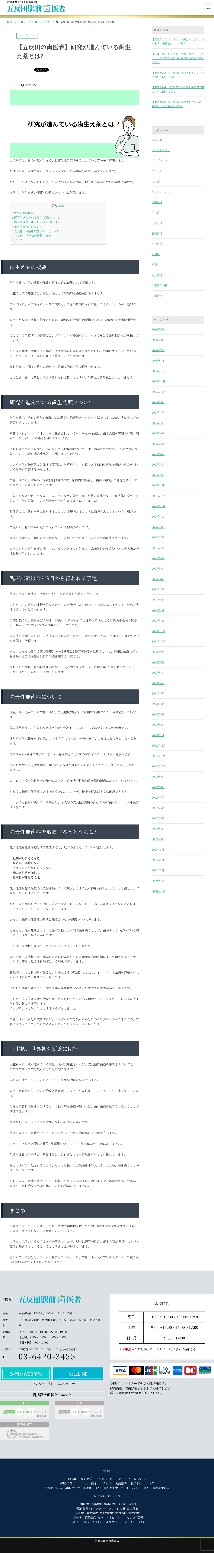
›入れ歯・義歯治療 (86, 1513)
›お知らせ (135, 1483)
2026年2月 (158, 350)
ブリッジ (157, 171)
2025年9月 (158, 402)
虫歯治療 (157, 295)
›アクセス (105, 1483)
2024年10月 (159, 516)
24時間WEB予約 (26, 1373)
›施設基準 (120, 1483)
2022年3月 (158, 839)
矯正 (154, 264)
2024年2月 (158, 600)
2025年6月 (158, 433)
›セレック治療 (135, 1517)
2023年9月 (158, 652)
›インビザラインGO (132, 1522)
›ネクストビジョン (109, 1479)
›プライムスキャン (135, 1479)
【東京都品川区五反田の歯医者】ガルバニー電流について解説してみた (178, 104)
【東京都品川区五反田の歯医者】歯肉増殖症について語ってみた (178, 89)
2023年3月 (158, 714)
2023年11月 (158, 631)
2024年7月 (158, 548)
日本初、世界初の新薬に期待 (31, 236)
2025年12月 (159, 371)
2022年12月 (159, 745)
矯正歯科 (157, 275)
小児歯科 (157, 243)
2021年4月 (158, 860)
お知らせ (157, 139)
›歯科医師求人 (53, 1488)
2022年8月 (158, 787)
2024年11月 (158, 506)
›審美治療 (109, 1504)
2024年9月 (158, 527)
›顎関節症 (90, 1517)
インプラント (160, 160)
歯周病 (156, 254)
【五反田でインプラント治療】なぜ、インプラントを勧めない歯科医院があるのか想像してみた (178, 58)
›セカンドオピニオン (110, 1517)
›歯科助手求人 (161, 1488)
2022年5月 (158, 818)
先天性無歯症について (27, 227)
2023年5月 (158, 693)
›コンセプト (87, 1479)
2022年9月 (158, 776)
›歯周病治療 (106, 1513)
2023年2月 (158, 724)
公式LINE (78, 1373)
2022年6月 (158, 808)
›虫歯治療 (83, 1504)
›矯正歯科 (82, 1508)
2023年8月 (158, 662)
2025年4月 (158, 454)
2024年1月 (158, 610)
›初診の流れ (67, 1483)
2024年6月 (158, 558)
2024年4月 (158, 579)
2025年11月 (158, 381)
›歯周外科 (120, 1513)
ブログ (156, 181)
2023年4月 (158, 704)
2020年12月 (159, 881)
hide (61, 205)
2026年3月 (158, 340)
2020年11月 (158, 891)
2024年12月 (159, 496)
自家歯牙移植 (160, 285)
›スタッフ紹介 (88, 1483)
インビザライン (161, 150)
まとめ (17, 240)
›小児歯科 (111, 1522)
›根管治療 (133, 1513)
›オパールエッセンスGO (87, 1522)
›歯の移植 (132, 1508)
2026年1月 (158, 360)
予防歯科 (157, 202)
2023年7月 (158, 672)
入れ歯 (156, 212)
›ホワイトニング (126, 1504)
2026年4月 (158, 329)
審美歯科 (157, 233)
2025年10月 (159, 392)
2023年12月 (159, 620)
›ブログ (149, 1483)
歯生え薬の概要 (23, 213)
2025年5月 (158, 444)
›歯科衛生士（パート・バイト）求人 (126, 1488)
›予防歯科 (96, 1504)
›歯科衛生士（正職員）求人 (82, 1488)
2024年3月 (158, 589)
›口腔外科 (77, 1517)
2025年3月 (158, 464)
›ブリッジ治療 (116, 1508)
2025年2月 (158, 475)
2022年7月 (158, 797)
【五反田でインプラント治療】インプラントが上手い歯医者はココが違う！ (178, 41)
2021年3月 (158, 870)
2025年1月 (158, 485)
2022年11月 (158, 756)
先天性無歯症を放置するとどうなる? (36, 231)
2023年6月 (158, 683)
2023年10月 (159, 641)
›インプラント (98, 1508)
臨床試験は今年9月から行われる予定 (36, 222)
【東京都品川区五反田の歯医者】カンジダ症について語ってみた (178, 75)
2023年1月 (158, 735)
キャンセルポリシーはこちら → (52, 1383)
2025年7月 (158, 423)
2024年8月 (158, 537)
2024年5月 (158, 568)
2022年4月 (158, 828)
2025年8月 (158, 412)
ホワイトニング (161, 191)
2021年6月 (158, 849)
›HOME (72, 1479)
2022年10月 (159, 766)
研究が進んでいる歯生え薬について (35, 217)
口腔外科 (157, 223)
